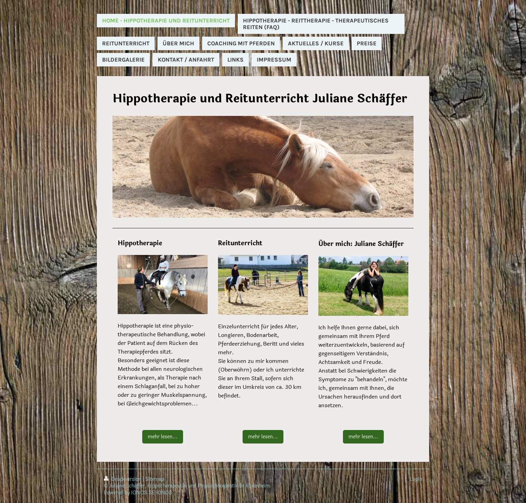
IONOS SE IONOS (151, 492)
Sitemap (154, 479)
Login (416, 479)
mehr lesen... (163, 436)
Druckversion (123, 479)
